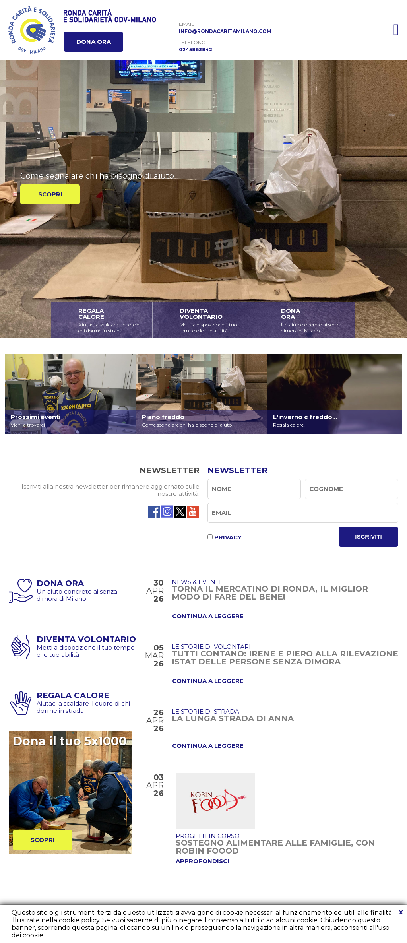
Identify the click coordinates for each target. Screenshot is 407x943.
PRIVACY (228, 537)
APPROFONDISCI (202, 861)
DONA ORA (93, 41)
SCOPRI (50, 194)
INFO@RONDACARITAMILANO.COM (225, 31)
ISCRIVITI (368, 536)
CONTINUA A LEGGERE (208, 616)
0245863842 (195, 49)
